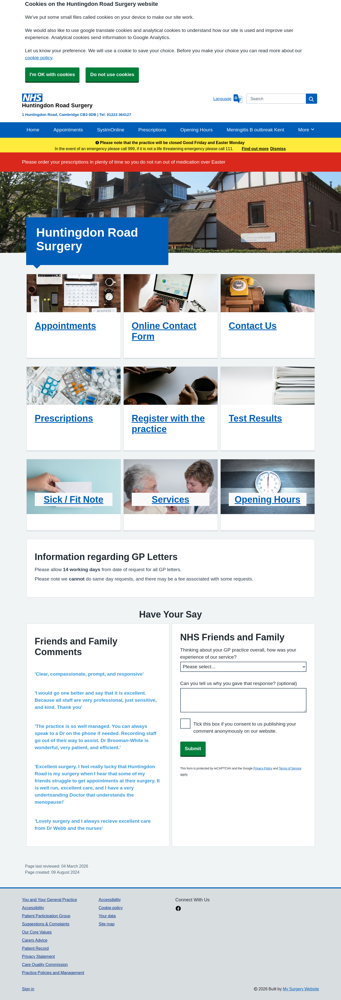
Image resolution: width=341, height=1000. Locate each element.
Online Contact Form (164, 331)
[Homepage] (117, 101)
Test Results (255, 418)
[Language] (227, 99)
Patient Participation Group (46, 916)
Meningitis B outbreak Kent (255, 129)
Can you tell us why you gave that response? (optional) (238, 683)
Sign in (28, 989)
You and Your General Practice (49, 900)
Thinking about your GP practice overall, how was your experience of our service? (238, 653)
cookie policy (38, 57)
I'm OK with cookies (52, 74)
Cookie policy (111, 908)
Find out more (255, 149)
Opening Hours (196, 129)
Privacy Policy (262, 768)
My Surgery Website (301, 989)
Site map (107, 924)
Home (33, 129)
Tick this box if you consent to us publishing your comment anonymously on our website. (244, 727)
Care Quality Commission (45, 964)
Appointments (68, 129)
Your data (107, 916)
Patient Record (35, 948)
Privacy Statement (38, 956)
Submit (193, 748)
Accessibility (33, 908)
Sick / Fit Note (73, 499)
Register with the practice (168, 423)
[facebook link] (178, 909)
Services (170, 499)
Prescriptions (152, 129)
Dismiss (278, 149)
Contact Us (253, 325)
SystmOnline (110, 129)
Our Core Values (37, 932)
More (306, 129)
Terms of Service (290, 768)
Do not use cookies (112, 74)
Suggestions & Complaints (46, 924)
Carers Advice (34, 940)
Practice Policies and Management (53, 973)
